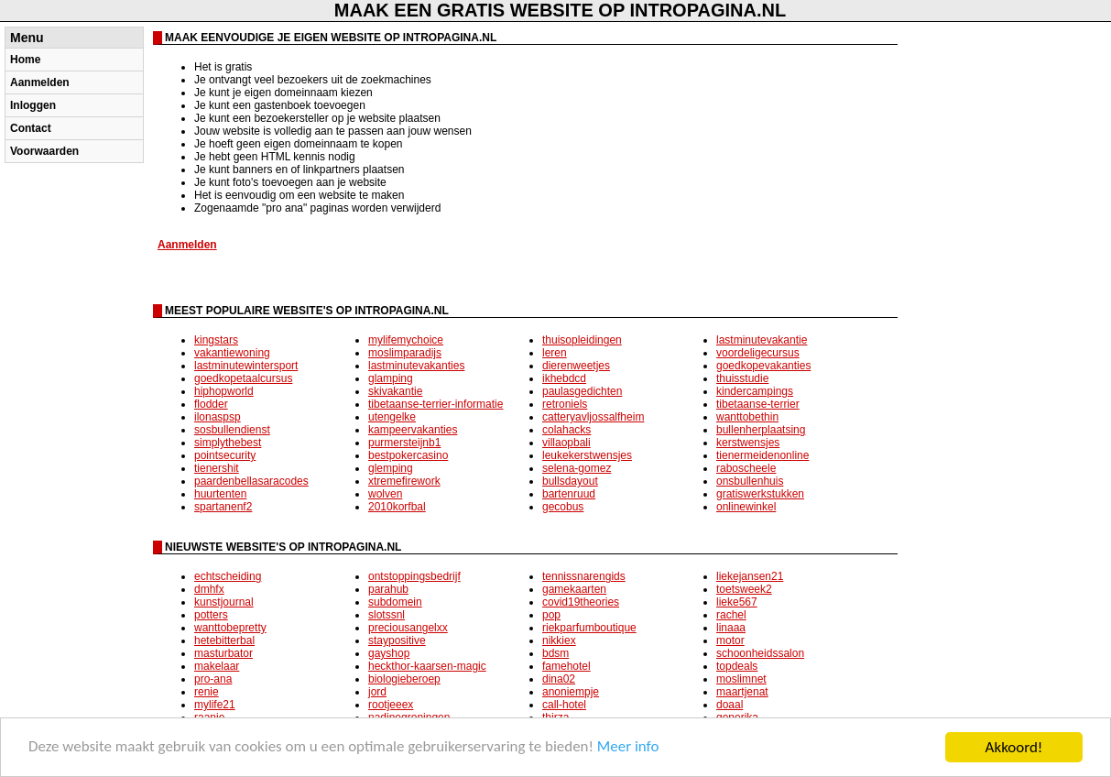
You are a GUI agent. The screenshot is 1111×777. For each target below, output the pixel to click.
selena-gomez (576, 468)
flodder (211, 404)
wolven (385, 493)
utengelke (392, 416)
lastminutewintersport (246, 365)
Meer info (630, 749)
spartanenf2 (223, 506)
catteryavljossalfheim (593, 416)
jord (377, 691)
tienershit (216, 468)
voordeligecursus (758, 352)
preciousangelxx (408, 627)
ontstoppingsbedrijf (414, 576)
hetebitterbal (224, 640)
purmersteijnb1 (404, 442)
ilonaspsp (217, 416)
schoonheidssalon (760, 653)
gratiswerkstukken (760, 493)
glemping (390, 468)
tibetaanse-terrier (758, 404)
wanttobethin (747, 416)
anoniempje (570, 691)
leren (554, 352)
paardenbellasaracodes (251, 481)
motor (730, 640)
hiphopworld (224, 391)
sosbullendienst (232, 429)
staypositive (397, 640)
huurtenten (220, 493)
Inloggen (33, 105)
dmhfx (209, 589)
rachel (731, 614)
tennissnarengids (584, 576)
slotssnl (386, 614)
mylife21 (214, 704)
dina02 (558, 679)
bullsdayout (570, 481)
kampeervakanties (412, 429)
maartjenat (742, 691)
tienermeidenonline (762, 455)
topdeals (736, 666)
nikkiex (559, 640)
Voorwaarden (44, 151)
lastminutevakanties (416, 365)
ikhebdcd (564, 378)
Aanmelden (40, 82)
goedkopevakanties (763, 365)
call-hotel (564, 704)
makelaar (216, 666)
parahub (388, 589)
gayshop (388, 653)
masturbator (223, 653)
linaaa (731, 627)
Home (25, 59)
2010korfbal (397, 506)
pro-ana (213, 679)
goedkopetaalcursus (243, 378)
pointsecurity (225, 455)
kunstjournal (224, 602)
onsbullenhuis (749, 481)
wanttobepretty (230, 627)
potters (211, 614)
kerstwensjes (747, 442)
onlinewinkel (746, 506)
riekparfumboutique (589, 627)
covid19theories (580, 602)
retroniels (564, 404)
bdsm (555, 653)
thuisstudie (742, 378)
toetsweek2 (744, 589)
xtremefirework (404, 481)
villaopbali (566, 442)
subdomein (395, 602)
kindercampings (754, 391)
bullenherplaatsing (760, 429)
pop (551, 614)
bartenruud (568, 493)
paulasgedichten (582, 391)
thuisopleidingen (582, 340)
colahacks (566, 429)
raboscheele (746, 468)
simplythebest (227, 442)
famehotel (566, 666)
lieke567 (736, 602)
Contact (30, 128)
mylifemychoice (405, 340)
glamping (390, 378)
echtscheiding (227, 576)
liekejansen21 (749, 576)
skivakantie (395, 391)
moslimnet (741, 679)
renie (206, 691)
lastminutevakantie (761, 340)
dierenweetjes (576, 365)
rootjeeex (390, 704)
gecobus (562, 506)
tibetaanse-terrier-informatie (435, 404)
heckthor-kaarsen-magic (427, 666)
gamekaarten (574, 589)
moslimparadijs (404, 352)
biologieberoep (404, 679)
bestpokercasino (408, 455)
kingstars (216, 340)
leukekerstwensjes (587, 455)
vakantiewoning (232, 352)
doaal (729, 704)
